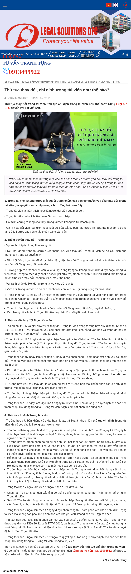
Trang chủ (12, 82)
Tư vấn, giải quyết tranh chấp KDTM (41, 82)
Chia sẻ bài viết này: (16, 571)
